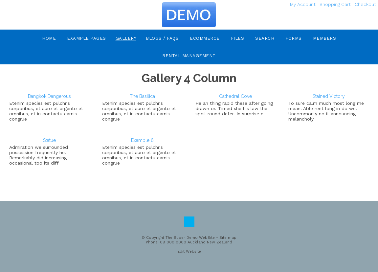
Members (324, 38)
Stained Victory (329, 96)
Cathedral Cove (235, 96)
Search (264, 38)
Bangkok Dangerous (49, 96)
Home (49, 38)
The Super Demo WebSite (190, 237)
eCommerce (205, 38)
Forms (293, 38)
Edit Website (189, 251)
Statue (49, 140)
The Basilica (142, 96)
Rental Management (189, 55)
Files (237, 38)
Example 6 (142, 140)
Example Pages (86, 38)
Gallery (126, 38)
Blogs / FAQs (162, 38)
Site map (227, 237)
